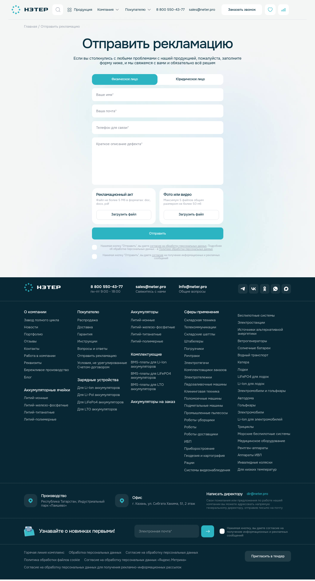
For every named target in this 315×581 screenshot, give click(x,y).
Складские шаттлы (199, 332)
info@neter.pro (191, 287)
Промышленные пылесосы (206, 411)
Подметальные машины (203, 404)
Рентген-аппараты (252, 446)
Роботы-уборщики (199, 418)
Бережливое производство (46, 368)
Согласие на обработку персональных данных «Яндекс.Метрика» (141, 560)
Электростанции (251, 320)
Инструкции (87, 340)
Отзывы (30, 340)
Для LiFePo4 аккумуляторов (101, 400)
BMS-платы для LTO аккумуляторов (147, 385)
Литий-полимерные (40, 417)
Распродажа (88, 318)
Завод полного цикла (41, 318)
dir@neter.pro (258, 492)
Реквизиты (33, 361)
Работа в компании (39, 354)
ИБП (188, 439)
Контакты (31, 347)
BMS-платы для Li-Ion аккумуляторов (148, 362)
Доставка (85, 325)
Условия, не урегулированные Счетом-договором (102, 363)
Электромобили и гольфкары (261, 389)
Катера (243, 360)
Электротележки (198, 375)
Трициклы (245, 425)
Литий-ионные (36, 396)
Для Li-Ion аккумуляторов (99, 386)
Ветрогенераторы (252, 339)
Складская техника (200, 318)
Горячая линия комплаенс (45, 551)
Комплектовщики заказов (205, 368)
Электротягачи (196, 361)
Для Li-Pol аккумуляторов (99, 393)
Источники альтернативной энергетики (260, 330)
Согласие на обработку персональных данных (169, 551)
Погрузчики (194, 347)
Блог (28, 375)
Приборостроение (199, 447)
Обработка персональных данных (98, 551)
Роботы (190, 425)
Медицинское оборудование (261, 439)
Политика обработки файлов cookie (53, 560)
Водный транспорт (252, 353)
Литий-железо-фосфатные (46, 403)
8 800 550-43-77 (170, 10)
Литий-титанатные (39, 410)
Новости (31, 325)
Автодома (245, 396)
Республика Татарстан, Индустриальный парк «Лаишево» (71, 502)
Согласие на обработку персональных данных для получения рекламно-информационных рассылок (107, 568)
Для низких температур (257, 467)
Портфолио (33, 332)
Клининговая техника (201, 389)
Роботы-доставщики (201, 432)
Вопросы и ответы (92, 347)
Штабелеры (193, 340)
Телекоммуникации (200, 325)
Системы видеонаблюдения (207, 468)
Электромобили (250, 410)
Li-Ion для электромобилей (259, 418)
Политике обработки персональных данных (186, 251)
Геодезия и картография (204, 454)
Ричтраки (192, 354)
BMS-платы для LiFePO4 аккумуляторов (151, 374)
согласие (157, 257)
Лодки (242, 368)
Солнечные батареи (253, 346)
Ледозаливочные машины (205, 382)
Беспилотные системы (256, 313)
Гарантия (85, 332)
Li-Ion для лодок (250, 382)
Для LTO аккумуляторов (97, 407)
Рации (189, 461)
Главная (30, 26)
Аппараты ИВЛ (249, 453)
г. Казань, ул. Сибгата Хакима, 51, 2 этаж (163, 502)
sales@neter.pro (202, 10)
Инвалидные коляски (254, 460)
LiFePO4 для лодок (253, 375)
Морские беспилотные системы (263, 432)
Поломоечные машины (202, 397)
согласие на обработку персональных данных (178, 248)
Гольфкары (246, 403)
